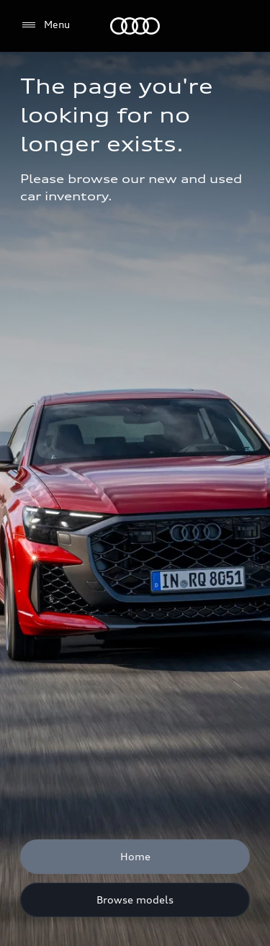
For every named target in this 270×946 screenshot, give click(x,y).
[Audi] (135, 26)
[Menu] (45, 25)
